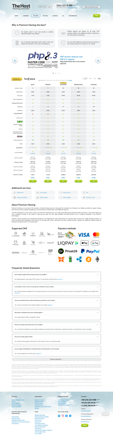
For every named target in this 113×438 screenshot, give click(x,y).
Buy (33, 181)
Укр (40, 6)
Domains (26, 16)
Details (70, 80)
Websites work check (40, 415)
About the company (39, 400)
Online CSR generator (40, 426)
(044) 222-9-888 (64, 5)
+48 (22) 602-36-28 (88, 403)
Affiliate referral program (64, 405)
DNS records (38, 421)
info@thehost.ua (85, 421)
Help (96, 16)
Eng (49, 6)
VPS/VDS (45, 16)
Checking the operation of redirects (43, 430)
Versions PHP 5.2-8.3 (17, 103)
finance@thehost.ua (86, 416)
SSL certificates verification (41, 425)
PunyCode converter (40, 423)
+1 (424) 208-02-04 (88, 406)
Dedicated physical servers (18, 420)
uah (90, 78)
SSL (63, 16)
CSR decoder (38, 428)
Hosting (35, 16)
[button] (53, 73)
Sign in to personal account (91, 6)
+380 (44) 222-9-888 (88, 400)
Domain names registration (18, 400)
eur (95, 78)
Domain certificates (16, 406)
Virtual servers (15, 416)
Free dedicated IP (18, 113)
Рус (45, 6)
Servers (55, 16)
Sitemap (37, 408)
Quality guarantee (39, 401)
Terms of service (39, 403)
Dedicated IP (19, 147)
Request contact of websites (42, 416)
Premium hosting (16, 418)
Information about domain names (43, 406)
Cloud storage (15, 423)
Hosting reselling (62, 403)
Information (73, 16)
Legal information (39, 405)
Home (16, 16)
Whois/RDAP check (39, 418)
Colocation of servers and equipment (21, 421)
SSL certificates (15, 403)
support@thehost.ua (72, 7)
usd (99, 78)
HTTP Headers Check (40, 431)
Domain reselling (62, 401)
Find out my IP (38, 420)
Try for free (33, 153)
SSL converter (38, 433)
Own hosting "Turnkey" (63, 400)
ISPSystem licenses (16, 405)
